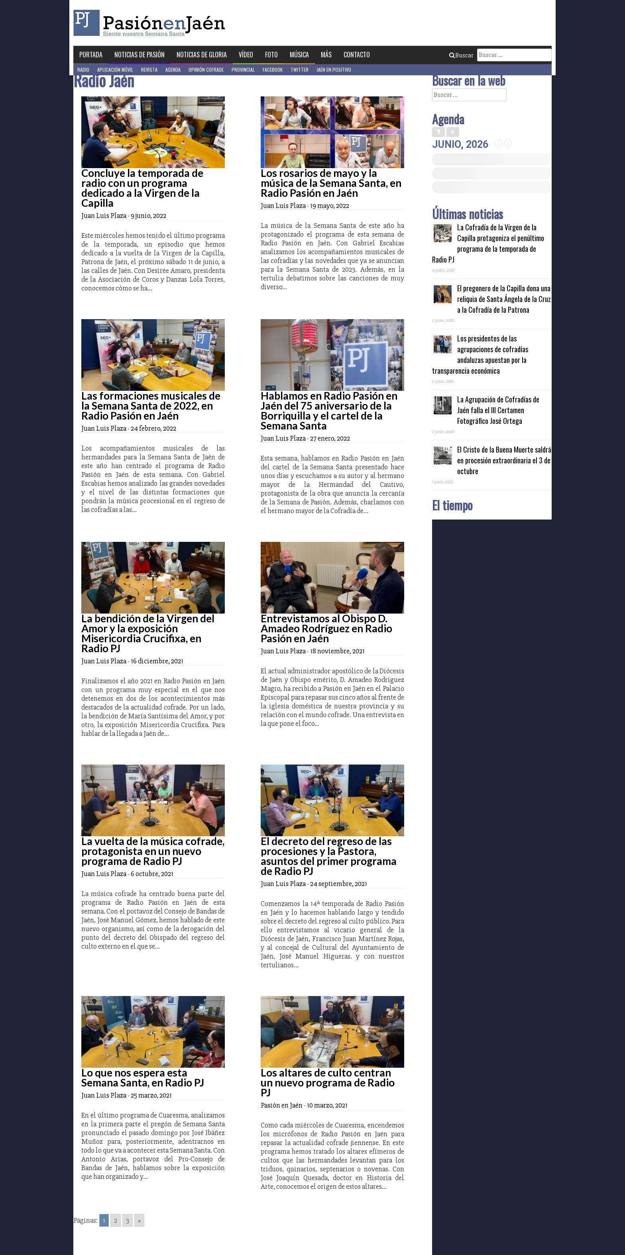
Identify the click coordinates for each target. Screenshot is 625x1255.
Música (299, 54)
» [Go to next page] (139, 1220)
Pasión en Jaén (151, 23)
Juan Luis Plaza (103, 215)
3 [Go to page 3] (127, 1220)
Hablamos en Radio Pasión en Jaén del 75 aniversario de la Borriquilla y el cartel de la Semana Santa (329, 410)
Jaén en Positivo (333, 69)
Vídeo (246, 54)
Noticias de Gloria (202, 54)
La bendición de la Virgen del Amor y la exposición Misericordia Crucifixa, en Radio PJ (147, 633)
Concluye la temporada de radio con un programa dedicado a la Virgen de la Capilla (142, 188)
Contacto (357, 54)
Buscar (461, 55)
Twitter (300, 69)
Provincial (243, 69)
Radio (83, 69)
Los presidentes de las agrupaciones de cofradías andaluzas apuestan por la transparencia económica (480, 354)
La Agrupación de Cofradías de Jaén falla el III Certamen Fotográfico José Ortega (498, 410)
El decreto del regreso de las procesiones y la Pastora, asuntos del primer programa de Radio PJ (329, 856)
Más (326, 54)
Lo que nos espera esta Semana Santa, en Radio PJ (142, 1077)
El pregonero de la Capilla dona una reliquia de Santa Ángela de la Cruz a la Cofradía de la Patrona (504, 299)
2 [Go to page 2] (115, 1220)
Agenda (173, 69)
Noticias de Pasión (139, 54)
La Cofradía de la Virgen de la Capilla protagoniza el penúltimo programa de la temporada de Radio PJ (488, 243)
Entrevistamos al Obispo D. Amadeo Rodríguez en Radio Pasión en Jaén (326, 628)
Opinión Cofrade (206, 69)
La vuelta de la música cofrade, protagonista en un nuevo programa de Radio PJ (152, 851)
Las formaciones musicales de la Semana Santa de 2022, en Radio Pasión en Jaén (150, 405)
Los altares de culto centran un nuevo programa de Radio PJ (328, 1082)
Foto (271, 54)
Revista (149, 69)
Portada (90, 54)
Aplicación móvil (115, 69)
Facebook (273, 69)
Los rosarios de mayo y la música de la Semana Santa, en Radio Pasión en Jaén (331, 183)
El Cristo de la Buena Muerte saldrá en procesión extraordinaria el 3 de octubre (504, 460)
